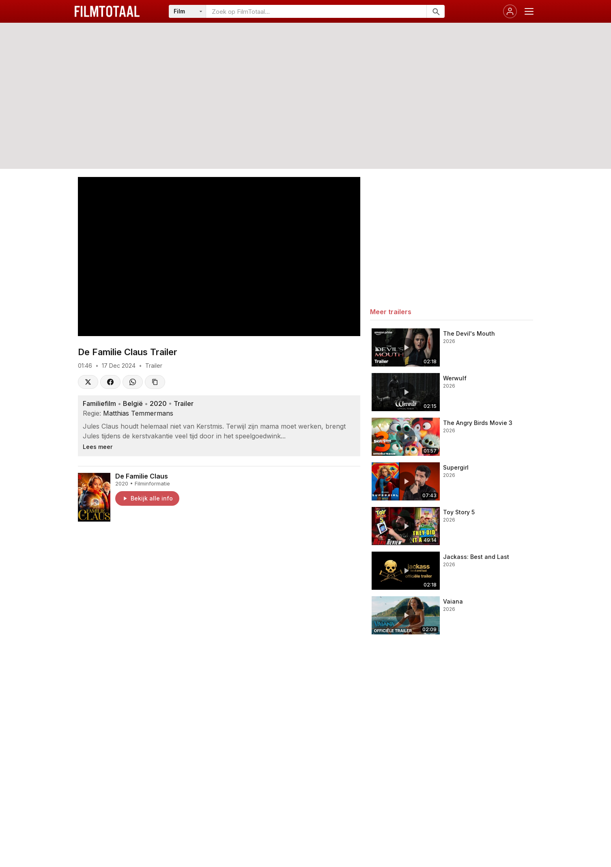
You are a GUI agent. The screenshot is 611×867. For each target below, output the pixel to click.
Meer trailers (390, 312)
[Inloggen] (510, 11)
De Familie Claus (141, 476)
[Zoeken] (435, 11)
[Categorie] (187, 11)
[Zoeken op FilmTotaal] (316, 11)
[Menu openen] (529, 11)
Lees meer (97, 446)
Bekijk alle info (147, 498)
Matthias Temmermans (138, 413)
